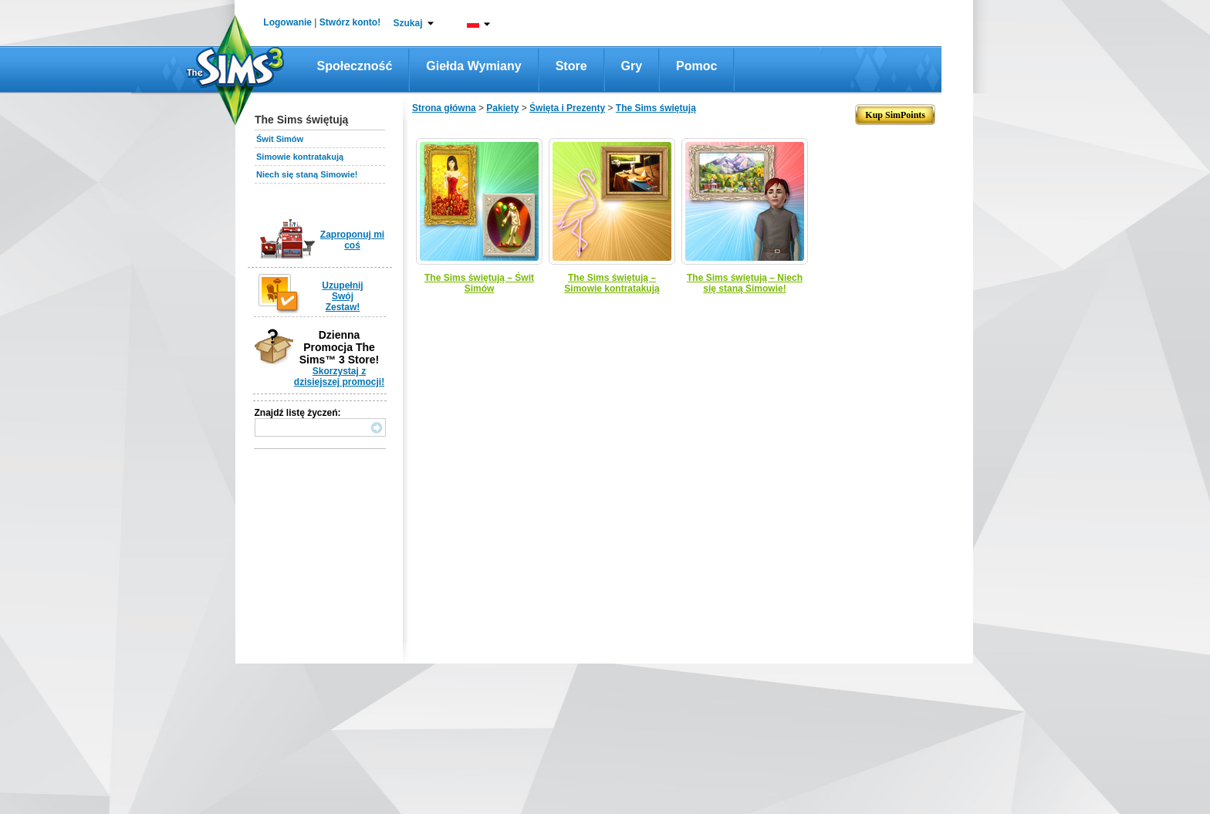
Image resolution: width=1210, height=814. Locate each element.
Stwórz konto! (349, 22)
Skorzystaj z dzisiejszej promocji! (339, 376)
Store (571, 66)
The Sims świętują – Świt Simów (479, 283)
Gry (632, 66)
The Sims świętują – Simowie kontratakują (611, 283)
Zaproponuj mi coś (352, 240)
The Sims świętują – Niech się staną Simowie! (745, 283)
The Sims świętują (656, 108)
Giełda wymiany (473, 66)
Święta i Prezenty (567, 108)
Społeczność (355, 66)
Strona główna (444, 108)
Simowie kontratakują (299, 156)
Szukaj (407, 23)
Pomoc (696, 66)
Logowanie (287, 22)
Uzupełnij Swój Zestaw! (342, 296)
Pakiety (502, 108)
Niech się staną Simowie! (306, 174)
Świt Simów (279, 139)
